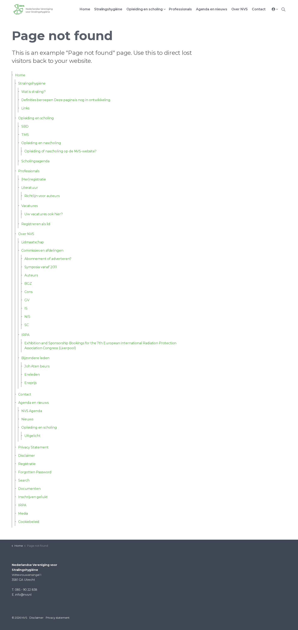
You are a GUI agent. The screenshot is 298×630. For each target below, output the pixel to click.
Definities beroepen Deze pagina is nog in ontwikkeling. (66, 100)
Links (25, 108)
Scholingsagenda (35, 161)
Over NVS (239, 9)
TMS (25, 135)
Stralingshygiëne (108, 9)
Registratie (26, 464)
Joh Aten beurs (36, 366)
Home (85, 9)
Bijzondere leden (35, 358)
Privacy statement (58, 617)
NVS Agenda (31, 411)
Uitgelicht (32, 436)
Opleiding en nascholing (41, 143)
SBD (25, 126)
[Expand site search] (283, 9)
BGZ (28, 284)
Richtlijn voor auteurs (42, 196)
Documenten (29, 489)
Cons (28, 292)
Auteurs (31, 275)
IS (26, 308)
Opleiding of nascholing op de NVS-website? (60, 151)
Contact (259, 9)
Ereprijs (30, 383)
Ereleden (32, 375)
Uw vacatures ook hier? (43, 214)
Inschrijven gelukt (33, 497)
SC (26, 325)
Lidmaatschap (32, 242)
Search (24, 480)
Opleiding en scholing (144, 9)
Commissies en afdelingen (42, 250)
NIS (27, 317)
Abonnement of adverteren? (47, 259)
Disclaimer (26, 456)
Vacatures (29, 206)
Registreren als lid (35, 224)
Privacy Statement (33, 447)
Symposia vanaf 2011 (40, 267)
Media (23, 513)
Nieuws (27, 419)
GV (26, 300)
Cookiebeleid (28, 522)
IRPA (25, 335)
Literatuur (29, 188)
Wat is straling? (33, 92)
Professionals (180, 9)
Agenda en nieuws (211, 9)
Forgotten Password (35, 472)
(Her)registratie (33, 179)
